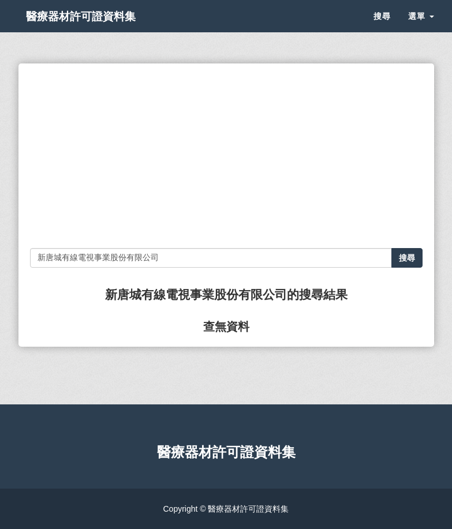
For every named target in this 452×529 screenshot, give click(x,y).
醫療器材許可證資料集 (99, 29)
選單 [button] (421, 29)
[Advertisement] (226, 156)
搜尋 (382, 29)
